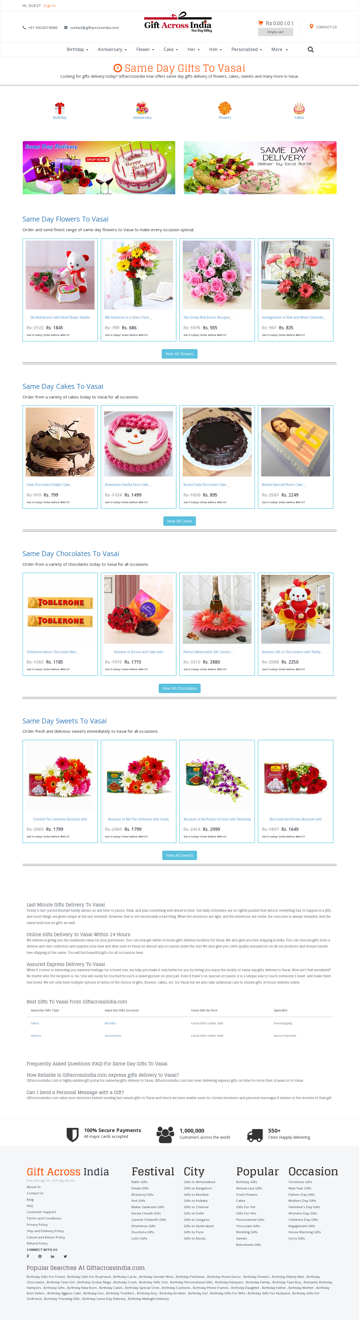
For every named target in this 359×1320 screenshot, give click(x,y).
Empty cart (274, 32)
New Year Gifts (299, 1188)
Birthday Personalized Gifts (166, 1281)
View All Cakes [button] (179, 521)
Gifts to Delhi (193, 1212)
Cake (171, 49)
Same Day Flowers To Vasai (66, 219)
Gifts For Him (246, 1212)
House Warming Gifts (304, 1231)
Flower (145, 49)
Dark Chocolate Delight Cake (48, 485)
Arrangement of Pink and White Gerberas (292, 317)
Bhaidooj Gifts (142, 1194)
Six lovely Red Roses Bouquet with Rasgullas (296, 821)
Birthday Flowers (249, 1276)
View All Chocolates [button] (179, 688)
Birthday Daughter (207, 1287)
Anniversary (112, 49)
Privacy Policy (37, 1224)
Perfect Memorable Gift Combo (207, 652)
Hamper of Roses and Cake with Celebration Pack (138, 653)
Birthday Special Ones (108, 1287)
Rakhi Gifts (139, 1181)
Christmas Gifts (299, 1181)
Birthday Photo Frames (173, 1287)
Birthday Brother (134, 1292)
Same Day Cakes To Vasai (63, 386)
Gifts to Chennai (196, 1206)
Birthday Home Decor (217, 1276)
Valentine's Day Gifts (303, 1206)
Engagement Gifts (301, 1225)
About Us (33, 1187)
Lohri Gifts (139, 1237)
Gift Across (75, 1171)
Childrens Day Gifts (302, 1219)
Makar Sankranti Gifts (147, 1206)
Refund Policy (37, 1242)
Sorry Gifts (296, 1237)
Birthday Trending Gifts (311, 1292)
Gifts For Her (245, 1206)
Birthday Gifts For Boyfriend (87, 1276)
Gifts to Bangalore (197, 1188)
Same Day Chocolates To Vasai (71, 553)
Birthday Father (235, 1287)
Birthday (77, 49)
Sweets (241, 1237)
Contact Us (35, 1193)
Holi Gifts (138, 1200)
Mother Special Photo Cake (282, 485)
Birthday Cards (122, 1276)
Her (194, 49)
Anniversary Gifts (248, 1188)
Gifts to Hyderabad (198, 1225)
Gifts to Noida (194, 1237)
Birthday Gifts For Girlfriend (271, 1292)
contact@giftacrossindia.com (94, 27)
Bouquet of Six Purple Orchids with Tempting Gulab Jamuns (217, 821)
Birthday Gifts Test (130, 1281)
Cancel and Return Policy (45, 1236)
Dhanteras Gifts (142, 1225)
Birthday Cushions (140, 1287)
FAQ (30, 1205)
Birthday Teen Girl (40, 1281)
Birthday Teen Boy (258, 1281)
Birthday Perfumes (185, 1276)
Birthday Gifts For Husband (227, 1292)
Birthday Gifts (246, 1181)
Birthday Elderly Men (280, 1276)
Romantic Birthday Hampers (296, 1281)
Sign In (50, 5)
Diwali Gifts (139, 1188)
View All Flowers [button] (179, 354)
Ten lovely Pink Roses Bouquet (206, 317)
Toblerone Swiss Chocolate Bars (51, 652)
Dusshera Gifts (142, 1231)
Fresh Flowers (246, 1194)
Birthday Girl (158, 1292)
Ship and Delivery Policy (45, 1230)
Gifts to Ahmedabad (199, 1181)
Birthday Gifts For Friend (45, 1276)
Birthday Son (57, 1292)
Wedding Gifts (246, 1231)
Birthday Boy (109, 1292)
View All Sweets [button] (179, 855)
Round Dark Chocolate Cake (204, 485)
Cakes (35, 1023)
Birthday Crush (102, 1281)
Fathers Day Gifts (301, 1194)
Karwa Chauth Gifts (145, 1212)
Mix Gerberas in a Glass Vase (127, 317)
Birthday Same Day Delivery (47, 1298)
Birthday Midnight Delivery (90, 1298)
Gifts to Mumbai (196, 1194)
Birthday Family (230, 1281)
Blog (30, 1199)
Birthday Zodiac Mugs (73, 1281)
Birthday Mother (261, 1287)
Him (215, 49)
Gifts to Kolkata (195, 1200)
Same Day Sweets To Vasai (65, 720)
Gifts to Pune (193, 1231)
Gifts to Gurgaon (196, 1219)
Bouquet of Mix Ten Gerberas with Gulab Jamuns (138, 821)
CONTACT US (322, 27)
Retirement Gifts (248, 1243)
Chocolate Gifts (247, 1225)
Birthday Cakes (78, 1287)
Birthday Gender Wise (151, 1276)
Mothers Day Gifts (301, 1200)
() (278, 23)
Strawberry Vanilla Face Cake (127, 485)
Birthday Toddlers (83, 1292)
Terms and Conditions (43, 1218)
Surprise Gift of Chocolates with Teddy (291, 652)
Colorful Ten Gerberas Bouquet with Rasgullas (60, 821)
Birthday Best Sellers (291, 1287)
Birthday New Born (50, 1287)
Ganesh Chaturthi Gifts (148, 1219)
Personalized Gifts (249, 1219)
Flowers (36, 1035)
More (279, 49)
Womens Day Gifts (302, 1212)
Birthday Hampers (202, 1281)
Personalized (246, 49)
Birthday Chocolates (313, 1276)
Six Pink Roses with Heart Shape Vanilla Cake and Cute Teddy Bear (60, 319)
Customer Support (41, 1211)
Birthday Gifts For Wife (188, 1292)
